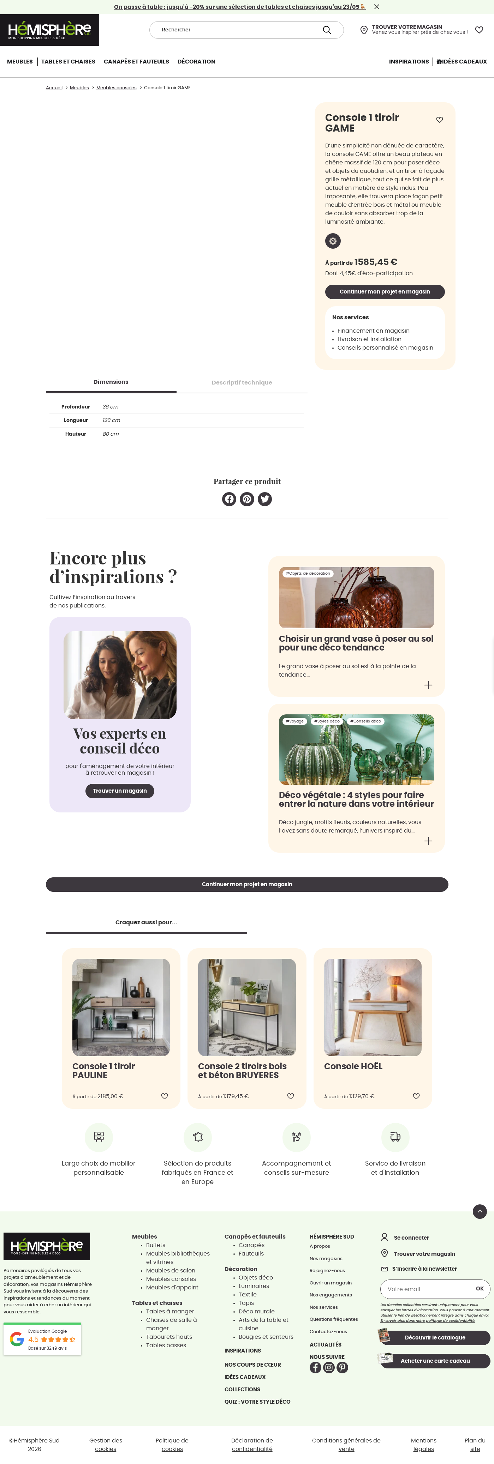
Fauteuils (251, 1254)
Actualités (325, 1345)
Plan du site (475, 1445)
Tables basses (166, 1345)
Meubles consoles (171, 1279)
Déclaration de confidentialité (252, 1445)
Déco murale (257, 1311)
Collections (242, 1389)
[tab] (111, 382)
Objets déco (256, 1278)
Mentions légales (423, 1445)
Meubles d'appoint (172, 1287)
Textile (248, 1294)
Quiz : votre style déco (258, 1402)
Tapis (246, 1303)
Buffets (155, 1245)
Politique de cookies (172, 1445)
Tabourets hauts (169, 1337)
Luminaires (254, 1286)
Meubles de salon (170, 1271)
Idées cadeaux (245, 1377)
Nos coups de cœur (253, 1365)
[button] (229, 499)
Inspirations (243, 1351)
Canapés (251, 1245)
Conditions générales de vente (346, 1445)
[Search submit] (327, 30)
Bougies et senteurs (266, 1337)
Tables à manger (170, 1311)
